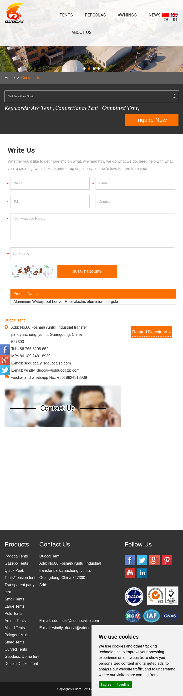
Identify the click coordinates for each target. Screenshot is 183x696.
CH (166, 19)
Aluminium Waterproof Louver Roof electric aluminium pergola (65, 302)
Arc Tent (41, 108)
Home (10, 78)
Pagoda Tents (16, 556)
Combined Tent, (120, 108)
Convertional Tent (77, 108)
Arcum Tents (15, 621)
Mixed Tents (15, 628)
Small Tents (14, 599)
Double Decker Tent (21, 664)
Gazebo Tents (16, 563)
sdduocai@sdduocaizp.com (47, 363)
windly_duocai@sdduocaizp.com (51, 370)
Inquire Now (151, 120)
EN (175, 19)
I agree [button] (106, 684)
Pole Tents (13, 613)
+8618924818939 (72, 377)
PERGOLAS (95, 14)
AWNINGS (127, 14)
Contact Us (30, 78)
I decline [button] (123, 684)
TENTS (66, 14)
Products (17, 544)
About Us (81, 32)
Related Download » (151, 332)
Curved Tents (16, 649)
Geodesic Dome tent (22, 656)
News (155, 14)
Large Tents (14, 606)
